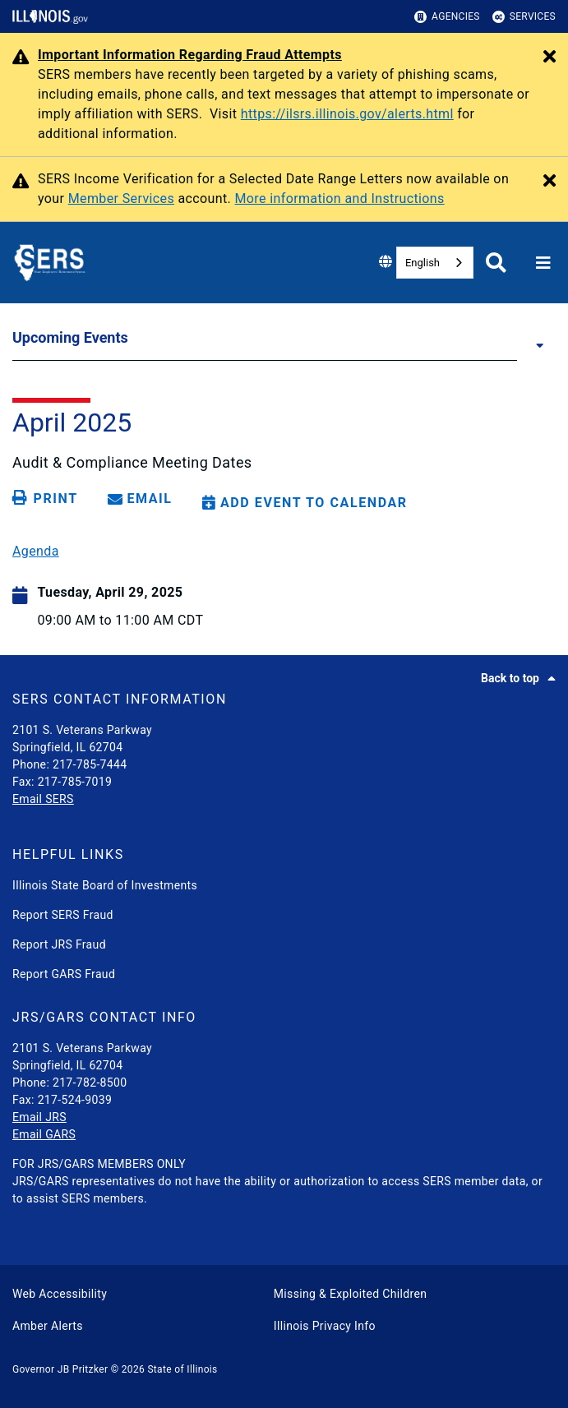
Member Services (121, 198)
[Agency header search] (496, 262)
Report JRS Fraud (59, 944)
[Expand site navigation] (543, 263)
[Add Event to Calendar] (305, 502)
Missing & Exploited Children (350, 1293)
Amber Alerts (47, 1325)
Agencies (447, 17)
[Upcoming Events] (536, 344)
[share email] (143, 498)
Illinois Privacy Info (325, 1325)
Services (524, 17)
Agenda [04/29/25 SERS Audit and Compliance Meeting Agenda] (35, 551)
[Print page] (47, 498)
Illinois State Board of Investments (104, 885)
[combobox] (434, 263)
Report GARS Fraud (63, 974)
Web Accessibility (59, 1293)
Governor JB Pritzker (60, 1369)
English (422, 262)
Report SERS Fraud (62, 914)
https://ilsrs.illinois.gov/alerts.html (347, 114)
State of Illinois (182, 1369)
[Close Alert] (549, 57)
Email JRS (39, 1117)
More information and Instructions (340, 198)
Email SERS (43, 799)
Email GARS (44, 1134)
